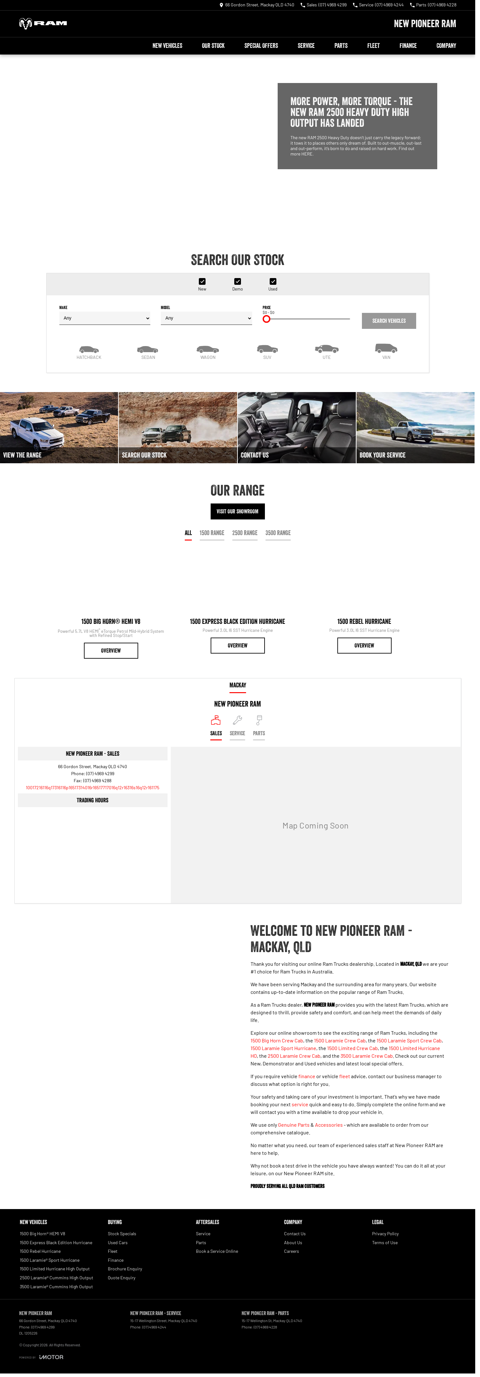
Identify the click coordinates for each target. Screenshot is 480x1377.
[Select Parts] (259, 727)
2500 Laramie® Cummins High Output (56, 1277)
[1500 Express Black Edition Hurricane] (237, 603)
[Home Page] (43, 23)
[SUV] (267, 351)
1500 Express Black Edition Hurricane (56, 1242)
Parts (341, 45)
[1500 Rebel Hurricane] (364, 603)
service (300, 1104)
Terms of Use (385, 1242)
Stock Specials (122, 1233)
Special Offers (261, 45)
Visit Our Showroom (238, 511)
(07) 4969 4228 (265, 1327)
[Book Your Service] (415, 427)
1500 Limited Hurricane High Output (55, 1268)
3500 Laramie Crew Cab (367, 1056)
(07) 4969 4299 (100, 773)
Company (446, 45)
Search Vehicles (389, 320)
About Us (293, 1242)
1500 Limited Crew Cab (352, 1048)
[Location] (216, 727)
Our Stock (213, 45)
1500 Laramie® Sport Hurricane (49, 1260)
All (188, 533)
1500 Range (212, 533)
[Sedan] (148, 351)
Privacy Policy (385, 1233)
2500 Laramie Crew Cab (294, 1056)
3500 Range (278, 533)
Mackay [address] (237, 685)
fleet (344, 1076)
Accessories (329, 1125)
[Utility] (326, 351)
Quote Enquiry (121, 1277)
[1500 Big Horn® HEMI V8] (111, 605)
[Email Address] (92, 787)
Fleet (373, 45)
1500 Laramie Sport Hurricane (283, 1048)
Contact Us (295, 1233)
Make (104, 315)
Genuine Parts (294, 1125)
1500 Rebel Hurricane (40, 1251)
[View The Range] (59, 427)
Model (206, 315)
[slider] (266, 319)
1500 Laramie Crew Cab (340, 1040)
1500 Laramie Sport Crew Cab (409, 1040)
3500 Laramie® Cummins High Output (56, 1286)
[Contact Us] (256, 5)
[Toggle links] (41, 1357)
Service (306, 45)
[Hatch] (89, 351)
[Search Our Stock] (178, 427)
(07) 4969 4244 (154, 1327)
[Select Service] (237, 727)
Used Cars (118, 1242)
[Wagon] (207, 351)
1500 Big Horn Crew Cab (277, 1040)
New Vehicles (167, 45)
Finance (408, 45)
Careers (291, 1251)
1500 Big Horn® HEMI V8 (42, 1233)
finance (306, 1076)
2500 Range (245, 533)
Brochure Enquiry (125, 1268)
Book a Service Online (217, 1251)
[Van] (386, 351)
